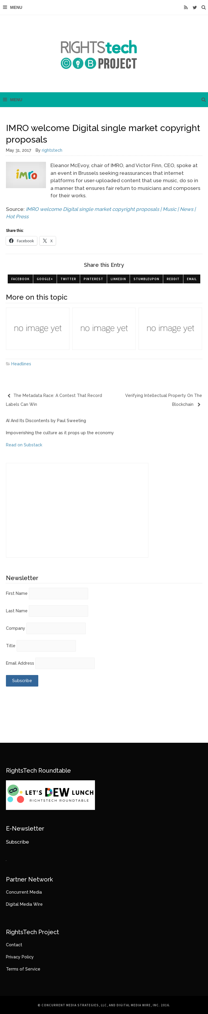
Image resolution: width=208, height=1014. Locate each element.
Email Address (20, 663)
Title (10, 645)
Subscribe (17, 842)
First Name (17, 593)
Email (192, 279)
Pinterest (93, 279)
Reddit (173, 279)
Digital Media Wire (24, 904)
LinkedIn (118, 279)
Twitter (68, 279)
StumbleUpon (146, 279)
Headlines (21, 363)
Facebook (20, 279)
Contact (14, 944)
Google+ (45, 279)
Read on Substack (24, 445)
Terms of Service (23, 969)
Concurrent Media (24, 892)
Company (15, 628)
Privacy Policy (20, 957)
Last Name (17, 610)
